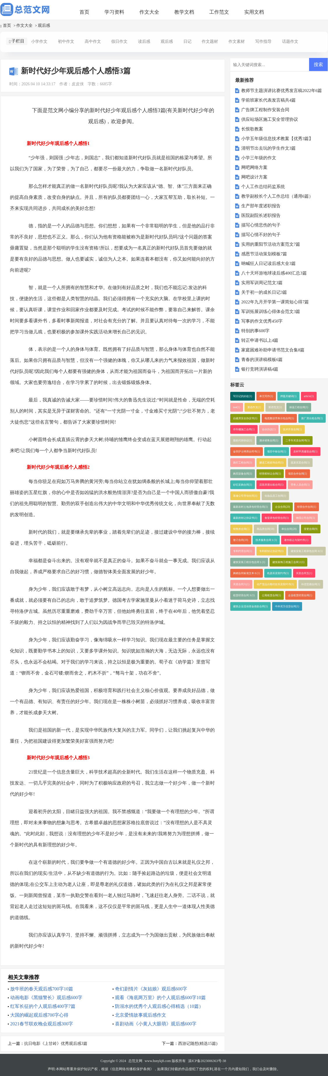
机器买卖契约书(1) (278, 573)
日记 (187, 41)
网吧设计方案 (254, 177)
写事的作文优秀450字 (262, 321)
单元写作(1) (266, 396)
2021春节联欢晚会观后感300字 (41, 1023)
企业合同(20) (282, 506)
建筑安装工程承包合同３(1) (307, 551)
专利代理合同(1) (242, 551)
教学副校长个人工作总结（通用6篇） (277, 196)
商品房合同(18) (265, 529)
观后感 (44, 25)
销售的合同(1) (241, 529)
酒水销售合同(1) (268, 440)
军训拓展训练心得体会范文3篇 (270, 311)
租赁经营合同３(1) (244, 595)
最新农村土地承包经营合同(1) (250, 506)
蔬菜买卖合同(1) (300, 462)
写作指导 (263, 41)
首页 (84, 12)
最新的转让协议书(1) (245, 517)
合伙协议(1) (269, 429)
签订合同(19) (240, 540)
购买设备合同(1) (242, 473)
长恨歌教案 (252, 129)
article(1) (309, 396)
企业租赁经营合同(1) (300, 595)
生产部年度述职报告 (261, 205)
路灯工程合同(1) (242, 462)
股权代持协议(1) (242, 440)
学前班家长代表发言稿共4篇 (268, 100)
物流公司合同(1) (305, 517)
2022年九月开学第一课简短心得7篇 (275, 302)
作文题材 (210, 41)
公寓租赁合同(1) (271, 595)
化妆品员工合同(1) (275, 495)
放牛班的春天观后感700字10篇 (41, 988)
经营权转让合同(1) (270, 473)
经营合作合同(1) (306, 506)
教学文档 (184, 12)
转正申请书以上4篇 (260, 340)
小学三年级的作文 (258, 157)
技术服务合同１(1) (266, 540)
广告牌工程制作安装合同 (265, 109)
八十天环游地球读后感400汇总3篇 (274, 273)
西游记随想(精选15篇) (197, 1043)
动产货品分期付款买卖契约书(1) (275, 584)
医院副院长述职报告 (261, 215)
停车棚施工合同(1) (244, 429)
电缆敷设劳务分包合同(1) (279, 418)
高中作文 (93, 41)
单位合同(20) (289, 529)
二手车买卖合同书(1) (298, 440)
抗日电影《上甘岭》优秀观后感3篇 (55, 1043)
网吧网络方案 (254, 167)
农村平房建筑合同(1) (305, 451)
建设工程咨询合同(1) (271, 462)
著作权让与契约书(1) (296, 540)
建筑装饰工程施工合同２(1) (288, 562)
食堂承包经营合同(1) (277, 517)
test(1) (236, 407)
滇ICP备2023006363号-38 (207, 1061)
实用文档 (254, 12)
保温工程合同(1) (298, 407)
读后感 (144, 41)
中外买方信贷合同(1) (287, 606)
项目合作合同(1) (297, 473)
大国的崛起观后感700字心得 (39, 1015)
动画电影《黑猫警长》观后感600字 (46, 997)
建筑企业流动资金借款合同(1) (250, 606)
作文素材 (236, 41)
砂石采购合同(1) (242, 484)
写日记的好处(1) (242, 396)
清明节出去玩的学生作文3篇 (268, 148)
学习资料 (114, 12)
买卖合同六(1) (241, 584)
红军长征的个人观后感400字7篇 (42, 1006)
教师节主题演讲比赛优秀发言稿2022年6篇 (281, 90)
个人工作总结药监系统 (263, 186)
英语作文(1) (254, 407)
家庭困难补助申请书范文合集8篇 (273, 350)
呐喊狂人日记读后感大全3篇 (268, 263)
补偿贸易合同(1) (310, 584)
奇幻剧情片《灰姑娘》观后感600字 (151, 988)
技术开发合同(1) (292, 429)
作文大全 (149, 12)
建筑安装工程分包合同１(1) (249, 562)
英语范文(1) (275, 407)
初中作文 (66, 41)
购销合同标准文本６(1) (246, 573)
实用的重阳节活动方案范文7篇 (270, 244)
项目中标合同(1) (276, 451)
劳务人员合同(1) (300, 484)
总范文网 (135, 1061)
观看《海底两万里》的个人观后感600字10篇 (160, 997)
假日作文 (119, 41)
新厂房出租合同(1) (312, 418)
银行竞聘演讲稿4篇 (260, 369)
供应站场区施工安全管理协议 (269, 119)
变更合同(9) (311, 529)
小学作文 (39, 41)
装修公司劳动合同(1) (245, 495)
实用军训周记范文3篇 (262, 282)
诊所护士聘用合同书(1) (246, 451)
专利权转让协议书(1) (271, 551)
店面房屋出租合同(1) (271, 484)
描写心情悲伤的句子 (261, 225)
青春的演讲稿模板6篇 (262, 359)
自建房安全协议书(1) (245, 418)
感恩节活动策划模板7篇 (264, 254)
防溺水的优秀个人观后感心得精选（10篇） (159, 1006)
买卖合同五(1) (304, 573)
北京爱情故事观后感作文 (140, 1015)
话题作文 (290, 41)
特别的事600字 (255, 330)
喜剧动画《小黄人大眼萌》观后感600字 (155, 1023)
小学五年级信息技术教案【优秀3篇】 (277, 138)
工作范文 (219, 12)
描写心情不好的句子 (261, 234)
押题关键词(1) (288, 396)
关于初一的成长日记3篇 (264, 292)
